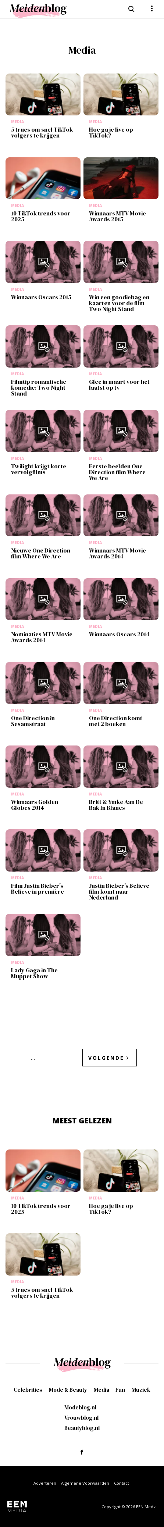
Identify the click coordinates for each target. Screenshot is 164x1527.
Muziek (141, 1390)
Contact (121, 1483)
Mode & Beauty (68, 1390)
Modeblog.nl (80, 1407)
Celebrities (28, 1390)
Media (101, 1390)
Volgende (106, 1057)
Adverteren (44, 1483)
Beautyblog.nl (82, 1428)
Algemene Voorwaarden (85, 1483)
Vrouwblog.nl (81, 1417)
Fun (120, 1390)
